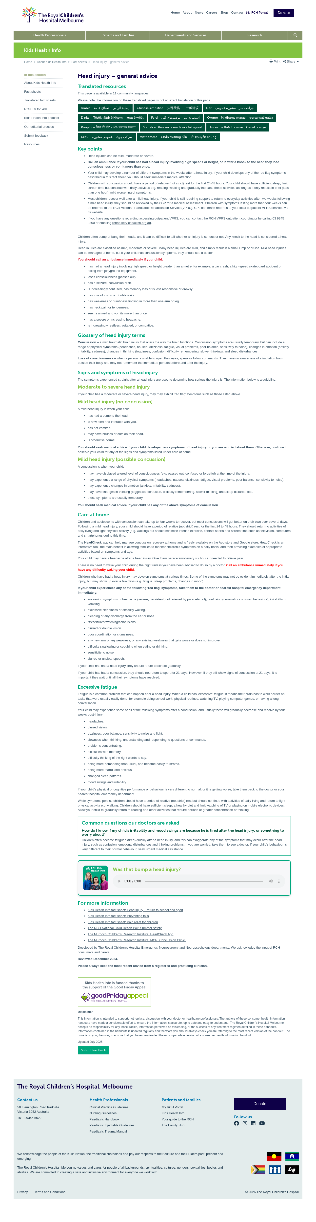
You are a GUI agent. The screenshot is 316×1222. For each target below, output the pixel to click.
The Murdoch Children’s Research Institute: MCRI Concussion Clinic (137, 940)
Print (275, 61)
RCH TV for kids (35, 109)
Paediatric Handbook (104, 1119)
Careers (211, 12)
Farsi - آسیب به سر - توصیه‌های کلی (175, 117)
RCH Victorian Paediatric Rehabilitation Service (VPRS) (152, 208)
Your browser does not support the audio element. (199, 881)
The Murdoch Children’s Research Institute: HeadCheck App (130, 934)
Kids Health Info (173, 1113)
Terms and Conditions (49, 1192)
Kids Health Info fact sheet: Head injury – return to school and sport (135, 910)
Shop (224, 12)
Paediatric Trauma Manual (108, 1131)
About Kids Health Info (51, 62)
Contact (237, 12)
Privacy (22, 1192)
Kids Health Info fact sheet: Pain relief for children (123, 922)
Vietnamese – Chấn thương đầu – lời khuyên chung (178, 137)
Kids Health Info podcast (41, 118)
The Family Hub (173, 1125)
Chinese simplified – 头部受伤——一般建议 (168, 108)
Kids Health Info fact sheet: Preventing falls (118, 916)
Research (254, 35)
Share (291, 61)
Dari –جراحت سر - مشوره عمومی (230, 108)
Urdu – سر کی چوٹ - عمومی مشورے (107, 137)
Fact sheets (79, 62)
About (187, 12)
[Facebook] (238, 1123)
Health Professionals (49, 35)
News (199, 12)
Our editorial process (39, 127)
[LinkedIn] (255, 1123)
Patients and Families (117, 35)
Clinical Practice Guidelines (109, 1107)
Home (175, 12)
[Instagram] (247, 1123)
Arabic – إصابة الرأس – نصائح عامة (105, 108)
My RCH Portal (257, 12)
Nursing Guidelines (103, 1113)
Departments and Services (185, 35)
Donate (284, 13)
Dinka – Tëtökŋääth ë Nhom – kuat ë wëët (112, 117)
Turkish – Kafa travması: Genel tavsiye (238, 127)
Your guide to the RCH (178, 1119)
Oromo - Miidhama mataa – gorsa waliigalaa (240, 117)
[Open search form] (295, 35)
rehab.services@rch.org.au (131, 223)
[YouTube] (263, 1123)
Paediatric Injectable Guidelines (112, 1125)
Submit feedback (36, 135)
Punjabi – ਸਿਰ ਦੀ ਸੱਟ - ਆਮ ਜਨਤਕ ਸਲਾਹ (108, 127)
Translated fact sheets (40, 100)
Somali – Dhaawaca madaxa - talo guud (172, 127)
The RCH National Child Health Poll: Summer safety (125, 928)
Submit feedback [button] (93, 1050)
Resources (32, 144)
